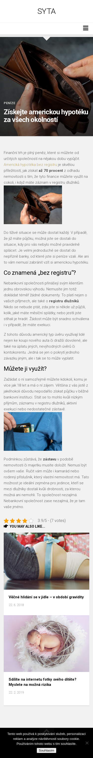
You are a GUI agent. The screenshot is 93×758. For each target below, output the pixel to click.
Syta (46, 11)
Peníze (9, 103)
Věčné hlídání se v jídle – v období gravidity (46, 597)
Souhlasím (46, 750)
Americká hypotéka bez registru (30, 164)
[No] (86, 742)
